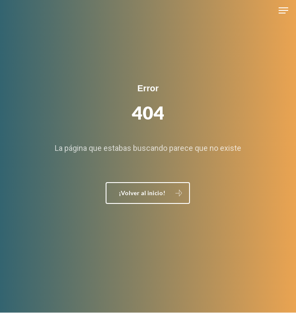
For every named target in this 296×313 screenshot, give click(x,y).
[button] (283, 10)
